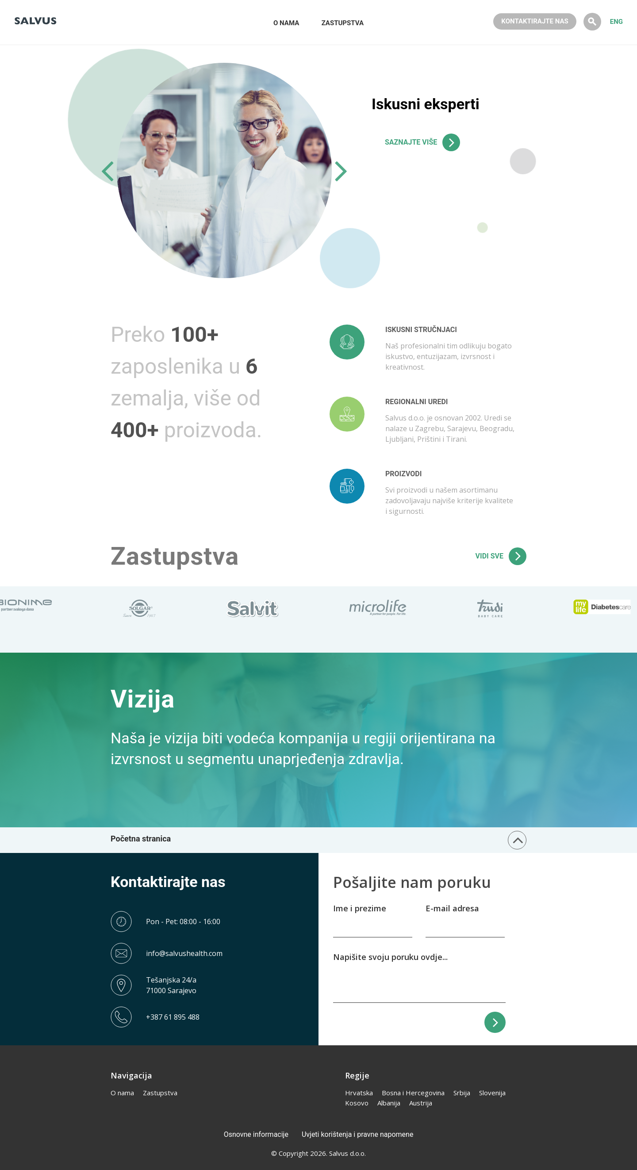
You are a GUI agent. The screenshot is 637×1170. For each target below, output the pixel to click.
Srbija (461, 1092)
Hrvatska (359, 1092)
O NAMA (286, 23)
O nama (122, 1092)
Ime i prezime (359, 908)
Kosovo (356, 1102)
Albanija (388, 1102)
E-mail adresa (452, 908)
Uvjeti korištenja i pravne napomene (357, 1134)
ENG (616, 22)
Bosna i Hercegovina (413, 1092)
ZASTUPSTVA (343, 23)
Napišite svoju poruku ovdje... (390, 957)
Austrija (420, 1102)
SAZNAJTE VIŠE (411, 142)
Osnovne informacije (256, 1134)
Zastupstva (160, 1092)
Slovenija (492, 1092)
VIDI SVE (490, 556)
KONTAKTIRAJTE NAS (534, 21)
